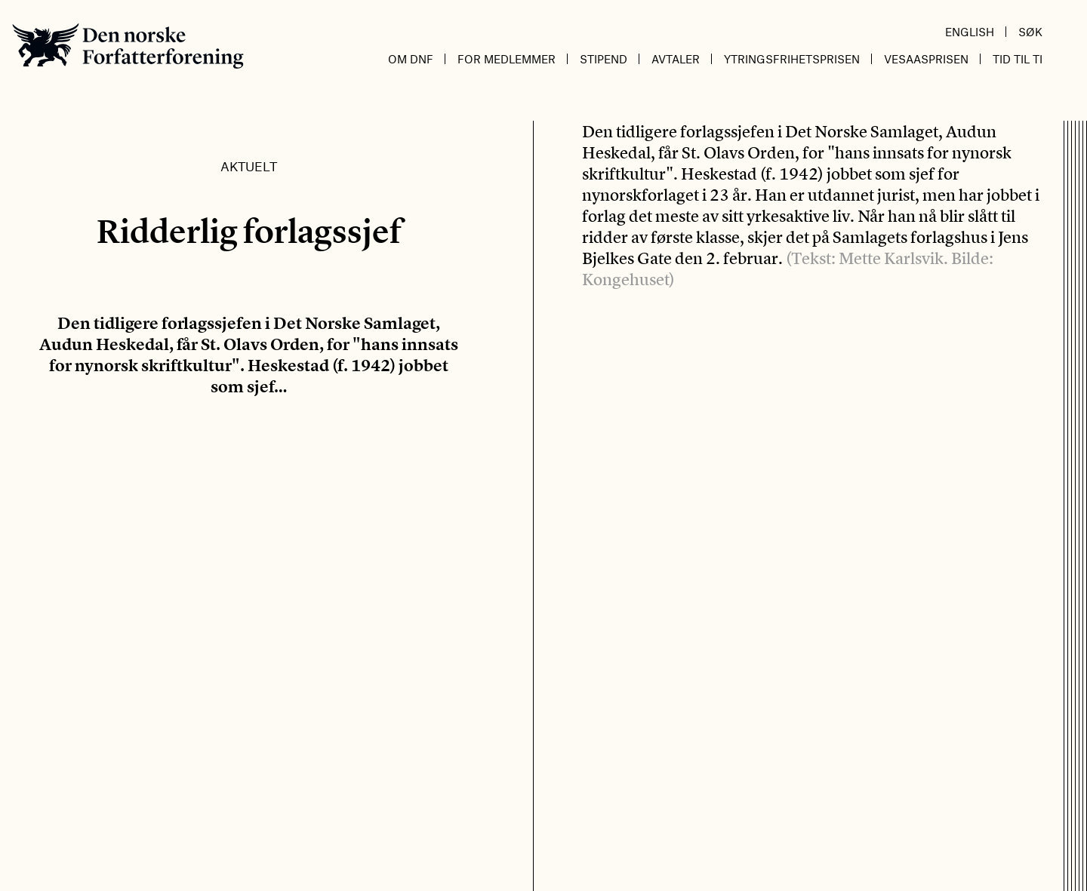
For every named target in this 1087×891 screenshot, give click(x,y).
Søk (1030, 31)
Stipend (603, 59)
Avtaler (675, 59)
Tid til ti (1017, 59)
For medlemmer (506, 59)
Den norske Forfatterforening (128, 46)
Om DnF (410, 59)
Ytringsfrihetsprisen (792, 59)
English (969, 31)
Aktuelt (248, 166)
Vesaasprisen (926, 59)
